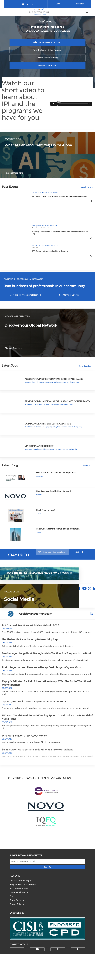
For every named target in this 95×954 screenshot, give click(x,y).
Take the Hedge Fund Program (47, 42)
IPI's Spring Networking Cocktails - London (50, 251)
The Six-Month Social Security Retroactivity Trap (30, 639)
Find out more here (14, 173)
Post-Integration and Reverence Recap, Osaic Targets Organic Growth (43, 667)
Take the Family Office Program (47, 50)
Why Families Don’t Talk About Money (24, 735)
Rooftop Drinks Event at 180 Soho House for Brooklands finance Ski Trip (60, 233)
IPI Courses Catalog (19, 888)
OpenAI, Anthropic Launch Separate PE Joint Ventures (34, 701)
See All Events (86, 187)
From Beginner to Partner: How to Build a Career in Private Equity (59, 196)
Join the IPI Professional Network (25, 295)
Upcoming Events (18, 892)
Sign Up (79, 552)
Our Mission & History (19, 880)
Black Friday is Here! (45, 510)
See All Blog (88, 466)
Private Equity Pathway (47, 58)
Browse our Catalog (47, 65)
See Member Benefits (69, 295)
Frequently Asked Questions (23, 884)
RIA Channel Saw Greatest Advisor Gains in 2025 (30, 625)
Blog (12, 896)
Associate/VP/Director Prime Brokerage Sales (54, 379)
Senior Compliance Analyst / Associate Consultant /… (58, 401)
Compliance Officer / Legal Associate (48, 423)
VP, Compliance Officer (39, 446)
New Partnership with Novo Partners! (53, 491)
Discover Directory (13, 348)
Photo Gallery (16, 900)
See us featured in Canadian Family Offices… (56, 472)
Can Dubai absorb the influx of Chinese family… (58, 529)
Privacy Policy (16, 904)
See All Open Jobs (85, 366)
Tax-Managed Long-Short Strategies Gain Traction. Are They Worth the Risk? (46, 653)
